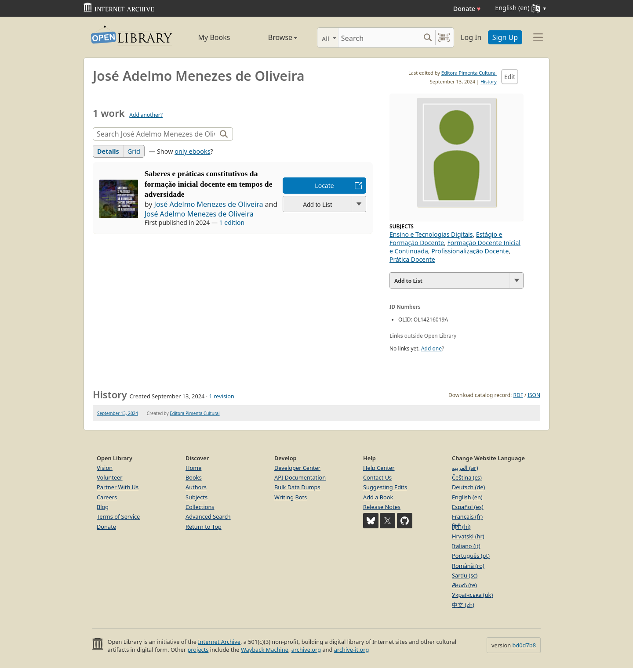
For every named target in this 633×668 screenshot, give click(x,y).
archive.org (306, 650)
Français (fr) (467, 516)
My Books (214, 37)
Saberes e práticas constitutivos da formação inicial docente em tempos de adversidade (209, 184)
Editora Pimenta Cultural (469, 72)
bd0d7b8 (524, 645)
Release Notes (381, 507)
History (488, 81)
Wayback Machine (264, 650)
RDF (518, 395)
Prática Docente (412, 259)
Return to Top (204, 527)
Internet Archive (219, 642)
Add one (431, 348)
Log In (471, 37)
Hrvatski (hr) (468, 536)
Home (193, 468)
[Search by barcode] (444, 37)
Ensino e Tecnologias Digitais (431, 234)
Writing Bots (290, 497)
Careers (107, 497)
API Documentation (300, 477)
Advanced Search (208, 516)
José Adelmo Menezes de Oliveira (208, 204)
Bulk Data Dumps (297, 487)
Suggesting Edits (385, 487)
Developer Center (297, 468)
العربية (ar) (465, 468)
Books (194, 477)
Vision (105, 468)
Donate (467, 8)
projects (197, 650)
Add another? (146, 115)
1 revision (221, 396)
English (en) (467, 497)
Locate (324, 185)
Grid (133, 151)
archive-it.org (351, 650)
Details (108, 151)
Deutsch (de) (468, 487)
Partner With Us (117, 487)
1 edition (232, 222)
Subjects (196, 497)
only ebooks (192, 151)
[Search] (379, 37)
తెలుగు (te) (464, 585)
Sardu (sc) (464, 575)
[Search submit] (427, 37)
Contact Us (377, 477)
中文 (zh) (463, 605)
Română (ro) (468, 566)
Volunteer (110, 477)
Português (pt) (471, 556)
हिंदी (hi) (461, 527)
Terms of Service (118, 516)
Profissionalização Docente (470, 251)
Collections (200, 507)
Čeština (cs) (467, 477)
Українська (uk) (472, 595)
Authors (196, 487)
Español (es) (468, 507)
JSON (534, 395)
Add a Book (378, 497)
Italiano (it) (466, 546)
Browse (272, 37)
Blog (103, 507)
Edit (509, 76)
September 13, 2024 (117, 413)
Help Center (379, 468)
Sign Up (505, 37)
